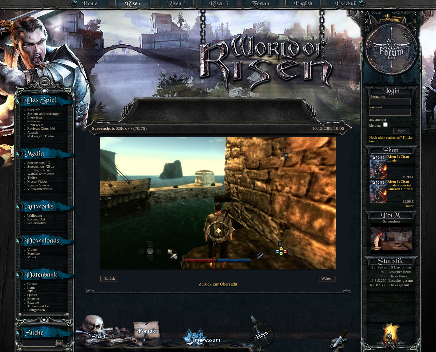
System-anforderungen (43, 114)
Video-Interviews (39, 189)
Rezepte (33, 302)
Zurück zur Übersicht (218, 284)
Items (31, 287)
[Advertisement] (218, 105)
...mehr (408, 206)
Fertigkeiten (36, 310)
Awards (32, 132)
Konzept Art (36, 219)
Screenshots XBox (40, 166)
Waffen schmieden (40, 174)
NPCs (31, 291)
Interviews (35, 117)
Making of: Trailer (40, 136)
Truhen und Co (38, 306)
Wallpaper (34, 215)
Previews (34, 121)
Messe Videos (37, 181)
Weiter (326, 278)
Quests (32, 295)
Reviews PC (36, 125)
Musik (31, 257)
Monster (33, 299)
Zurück (110, 278)
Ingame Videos (38, 185)
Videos (32, 249)
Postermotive (36, 223)
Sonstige (33, 253)
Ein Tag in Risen (39, 170)
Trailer (32, 178)
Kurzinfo (33, 110)
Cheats (32, 284)
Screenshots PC (38, 163)
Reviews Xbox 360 (41, 129)
